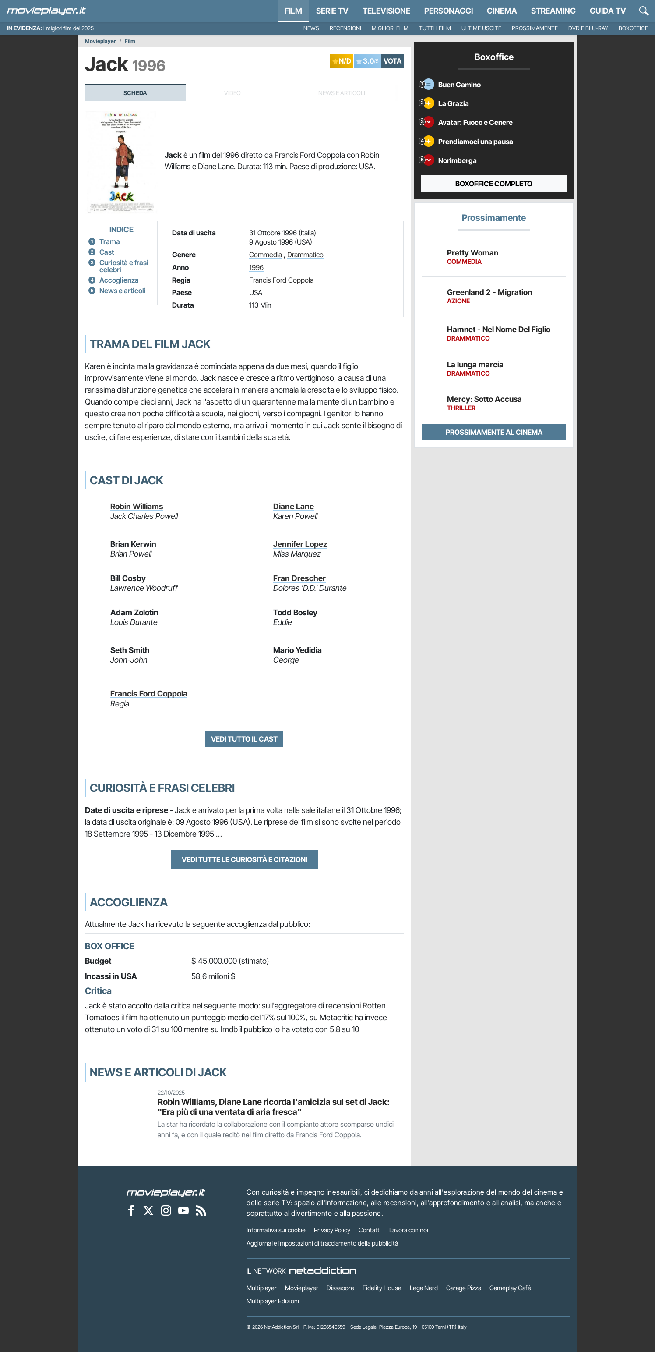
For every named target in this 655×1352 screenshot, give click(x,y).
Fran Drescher (299, 578)
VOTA (392, 61)
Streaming (553, 10)
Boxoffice (633, 28)
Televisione (386, 10)
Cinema (502, 10)
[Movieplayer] (166, 1192)
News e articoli (122, 290)
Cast (106, 252)
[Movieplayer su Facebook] (131, 1210)
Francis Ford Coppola (281, 280)
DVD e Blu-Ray (588, 28)
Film (293, 10)
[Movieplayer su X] (148, 1210)
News (311, 28)
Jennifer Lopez (300, 544)
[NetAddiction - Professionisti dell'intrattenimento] (322, 1271)
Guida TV (608, 10)
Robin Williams (136, 506)
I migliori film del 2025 (68, 28)
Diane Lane (293, 506)
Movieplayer (100, 41)
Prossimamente (535, 28)
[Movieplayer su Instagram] (166, 1210)
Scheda (135, 92)
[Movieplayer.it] (46, 11)
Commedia (265, 254)
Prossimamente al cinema (494, 432)
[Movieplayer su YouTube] (183, 1210)
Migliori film (390, 28)
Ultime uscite (481, 28)
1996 (256, 267)
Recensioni (345, 28)
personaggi (448, 10)
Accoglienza (119, 280)
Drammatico (305, 254)
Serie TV (332, 10)
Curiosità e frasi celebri (123, 266)
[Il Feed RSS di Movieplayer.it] (201, 1210)
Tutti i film (435, 28)
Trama (109, 241)
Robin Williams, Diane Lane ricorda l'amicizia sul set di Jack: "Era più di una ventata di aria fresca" (274, 1107)
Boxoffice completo (493, 183)
